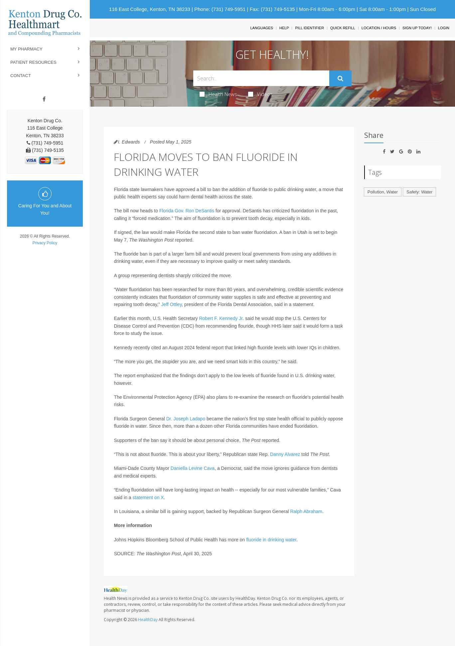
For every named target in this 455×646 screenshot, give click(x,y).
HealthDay (148, 619)
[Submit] (340, 78)
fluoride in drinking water (271, 539)
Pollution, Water (383, 191)
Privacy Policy (45, 243)
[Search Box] (261, 78)
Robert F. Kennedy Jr (220, 318)
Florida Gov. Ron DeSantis (186, 210)
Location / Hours (379, 28)
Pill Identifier (309, 28)
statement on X (148, 497)
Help (284, 28)
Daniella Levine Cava (193, 468)
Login (443, 28)
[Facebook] (44, 99)
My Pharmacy (26, 49)
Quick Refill (342, 28)
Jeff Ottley (171, 304)
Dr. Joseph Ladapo (186, 418)
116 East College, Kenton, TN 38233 (149, 9)
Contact (20, 75)
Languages (261, 28)
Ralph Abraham (306, 511)
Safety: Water (419, 191)
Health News (218, 94)
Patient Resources (33, 62)
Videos (260, 94)
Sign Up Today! (417, 28)
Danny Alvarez (285, 454)
